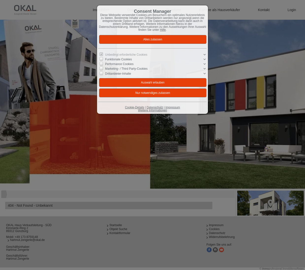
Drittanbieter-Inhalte (118, 73)
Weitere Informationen (152, 110)
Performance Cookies (119, 64)
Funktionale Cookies (118, 59)
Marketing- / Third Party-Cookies (126, 68)
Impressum (172, 107)
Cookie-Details (134, 107)
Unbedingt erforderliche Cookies (126, 54)
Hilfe (163, 30)
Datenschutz (155, 107)
